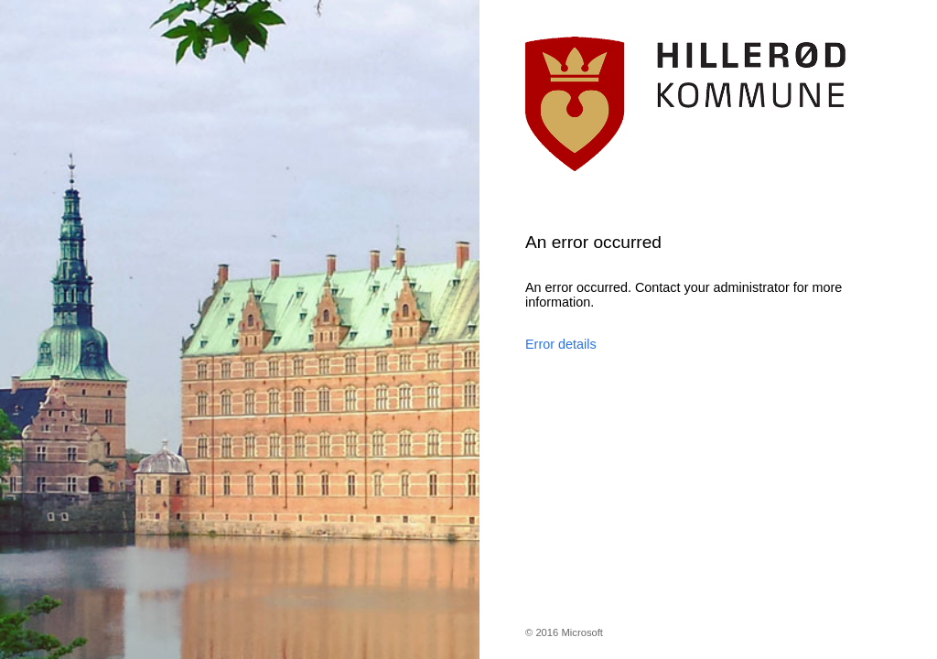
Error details (561, 344)
